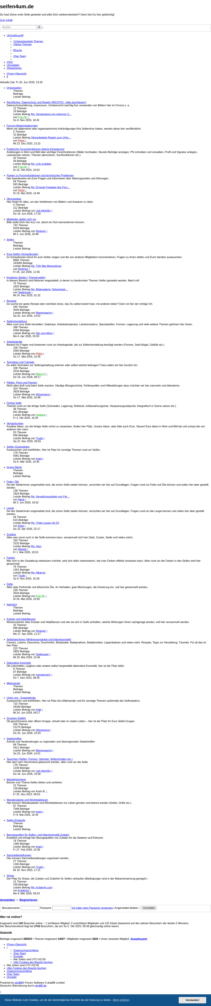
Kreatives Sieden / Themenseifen (26, 277)
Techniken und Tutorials (20, 362)
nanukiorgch (43, 674)
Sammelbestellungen (19, 855)
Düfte (10, 584)
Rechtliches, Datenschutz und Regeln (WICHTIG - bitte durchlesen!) (46, 102)
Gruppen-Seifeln (16, 718)
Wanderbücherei (16, 779)
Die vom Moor (44, 333)
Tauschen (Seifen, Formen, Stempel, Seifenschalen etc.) (40, 759)
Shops (10, 875)
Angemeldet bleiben (128, 908)
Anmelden (7, 900)
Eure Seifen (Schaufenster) (22, 254)
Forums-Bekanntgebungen (22, 125)
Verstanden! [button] (192, 1000)
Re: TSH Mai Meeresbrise (46, 266)
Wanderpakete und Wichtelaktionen (27, 800)
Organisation (14, 87)
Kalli (38, 709)
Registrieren (28, 900)
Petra (21, 140)
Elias (21, 525)
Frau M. (22, 117)
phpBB (19, 982)
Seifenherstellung (17, 321)
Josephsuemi (138, 938)
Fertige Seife (14, 403)
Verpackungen (15, 423)
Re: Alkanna (38, 572)
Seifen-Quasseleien (18, 446)
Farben (11, 557)
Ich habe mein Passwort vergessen (92, 908)
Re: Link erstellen (41, 164)
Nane (21, 499)
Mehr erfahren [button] (121, 1000)
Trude (39, 438)
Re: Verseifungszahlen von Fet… (50, 496)
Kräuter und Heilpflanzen (21, 619)
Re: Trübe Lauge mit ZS (45, 523)
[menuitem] (28, 41)
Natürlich (12, 604)
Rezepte (11, 301)
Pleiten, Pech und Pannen (22, 382)
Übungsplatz (14, 198)
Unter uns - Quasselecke (21, 697)
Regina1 (41, 231)
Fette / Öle (13, 481)
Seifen (10, 239)
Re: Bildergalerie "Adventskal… (49, 289)
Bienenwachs (44, 312)
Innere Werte (14, 467)
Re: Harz (36, 546)
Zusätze (11, 534)
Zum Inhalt (6, 20)
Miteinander (13, 683)
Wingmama (42, 394)
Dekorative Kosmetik (19, 662)
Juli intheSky (43, 210)
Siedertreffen (14, 738)
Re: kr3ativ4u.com (41, 887)
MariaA (22, 549)
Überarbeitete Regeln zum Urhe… (51, 137)
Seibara (40, 414)
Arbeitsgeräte (14, 341)
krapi (39, 458)
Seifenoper (24, 292)
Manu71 (41, 374)
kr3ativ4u (23, 890)
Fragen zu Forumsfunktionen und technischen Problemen (40, 175)
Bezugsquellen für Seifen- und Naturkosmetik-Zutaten (38, 834)
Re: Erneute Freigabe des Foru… (50, 187)
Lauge (10, 508)
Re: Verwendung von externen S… (51, 114)
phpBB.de (40, 985)
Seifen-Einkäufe (16, 820)
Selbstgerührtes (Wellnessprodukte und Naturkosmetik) (39, 639)
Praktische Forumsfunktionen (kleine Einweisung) (35, 149)
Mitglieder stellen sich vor (21, 219)
